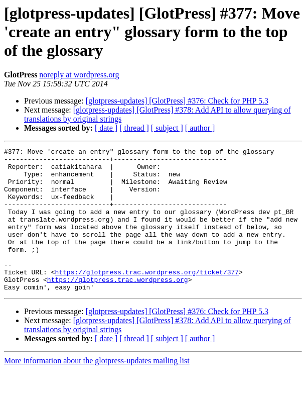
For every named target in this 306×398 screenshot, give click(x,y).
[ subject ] (167, 128)
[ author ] (200, 128)
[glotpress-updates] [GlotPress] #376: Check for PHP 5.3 (177, 100)
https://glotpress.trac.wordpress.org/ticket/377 (147, 297)
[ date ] (106, 128)
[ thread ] (134, 128)
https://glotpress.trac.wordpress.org (117, 306)
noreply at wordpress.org (79, 74)
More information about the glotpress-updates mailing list (97, 389)
